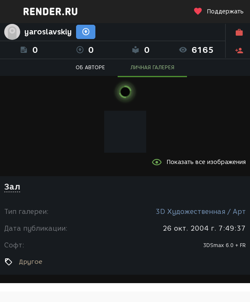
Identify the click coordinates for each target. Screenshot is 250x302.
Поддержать (218, 11)
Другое (30, 262)
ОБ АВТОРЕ (90, 67)
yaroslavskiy (48, 31)
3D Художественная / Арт (200, 212)
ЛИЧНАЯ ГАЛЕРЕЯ (152, 67)
